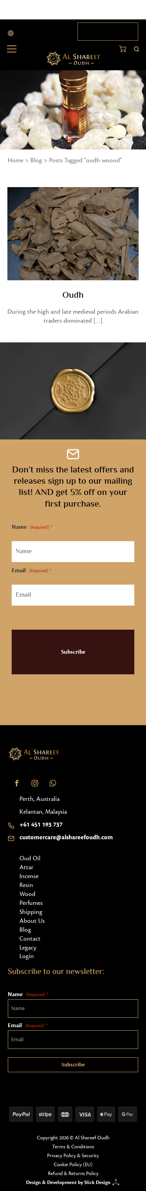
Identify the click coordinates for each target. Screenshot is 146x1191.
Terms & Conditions (73, 1147)
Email (31, 570)
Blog (36, 160)
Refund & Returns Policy (73, 1173)
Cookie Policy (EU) (73, 1164)
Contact (29, 939)
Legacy (27, 947)
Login (26, 956)
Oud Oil (29, 858)
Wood (27, 894)
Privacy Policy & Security (73, 1156)
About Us (32, 921)
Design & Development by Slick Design (68, 1182)
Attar (26, 867)
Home (15, 160)
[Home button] (73, 58)
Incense (29, 876)
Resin (26, 885)
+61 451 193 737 (40, 824)
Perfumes (31, 903)
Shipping (30, 912)
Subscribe (73, 652)
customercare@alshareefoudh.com (66, 837)
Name (32, 527)
